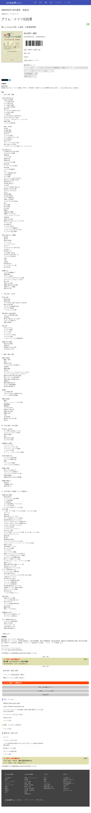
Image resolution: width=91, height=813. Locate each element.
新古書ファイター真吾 (9, 748)
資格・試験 (27, 783)
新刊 (51, 2)
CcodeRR (66, 785)
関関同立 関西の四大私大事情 (11, 703)
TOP (35, 2)
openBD (21, 653)
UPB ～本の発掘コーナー (45, 687)
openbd (26, 57)
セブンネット (70, 67)
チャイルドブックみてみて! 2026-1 (13, 714)
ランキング (58, 2)
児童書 (7, 790)
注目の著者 (47, 785)
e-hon (77, 67)
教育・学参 (27, 786)
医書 (25, 792)
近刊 (40, 2)
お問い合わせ (39, 800)
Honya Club (84, 67)
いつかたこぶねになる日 (10, 740)
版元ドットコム (49, 71)
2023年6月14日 (8, 10)
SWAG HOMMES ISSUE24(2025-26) (13, 706)
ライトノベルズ (9, 785)
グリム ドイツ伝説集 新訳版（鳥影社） (14, 674)
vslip (64, 786)
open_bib (66, 788)
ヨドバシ (27, 71)
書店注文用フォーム (30, 76)
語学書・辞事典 (28, 785)
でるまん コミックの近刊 (45, 691)
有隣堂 (63, 67)
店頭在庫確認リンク (69, 783)
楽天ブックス (35, 67)
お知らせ (19, 800)
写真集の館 (45, 694)
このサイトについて (28, 800)
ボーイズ (5, 737)
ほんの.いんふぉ (67, 790)
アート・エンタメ (10, 781)
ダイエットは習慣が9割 (10, 751)
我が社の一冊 (67, 781)
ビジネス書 (27, 781)
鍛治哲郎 (27, 33)
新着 (46, 2)
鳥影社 (26, 10)
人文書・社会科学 (29, 788)
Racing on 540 (7, 717)
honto (42, 67)
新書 (6, 788)
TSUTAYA (48, 67)
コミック (7, 783)
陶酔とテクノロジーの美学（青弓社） (14, 677)
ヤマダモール (39, 71)
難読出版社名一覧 (49, 788)
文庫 (6, 786)
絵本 (6, 792)
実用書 (26, 779)
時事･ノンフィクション (31, 777)
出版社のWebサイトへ (31, 60)
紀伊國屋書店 (56, 67)
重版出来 (7, 733)
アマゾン (27, 67)
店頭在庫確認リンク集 (31, 73)
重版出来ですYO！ (68, 779)
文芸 (88, 24)
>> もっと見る (7, 720)
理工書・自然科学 (29, 790)
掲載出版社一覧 (48, 786)
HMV (32, 71)
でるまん (8, 777)
